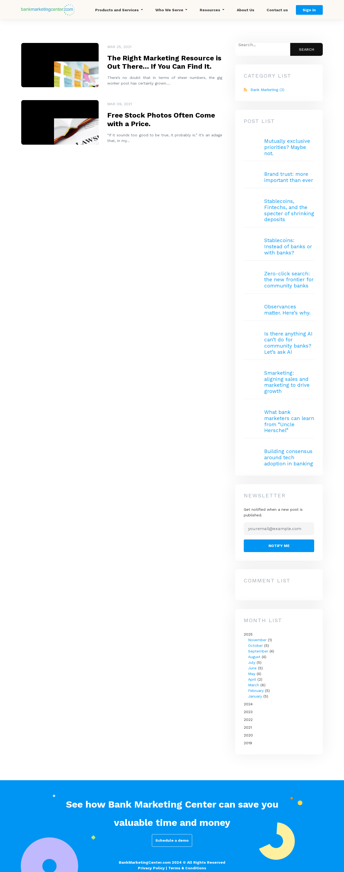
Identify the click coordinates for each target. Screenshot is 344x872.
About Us (245, 10)
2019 (248, 743)
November (257, 640)
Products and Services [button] (117, 10)
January (255, 696)
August (254, 657)
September (258, 651)
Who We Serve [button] (169, 10)
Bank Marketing (267, 89)
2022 (248, 719)
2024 (248, 704)
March (253, 685)
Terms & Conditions (187, 868)
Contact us (277, 10)
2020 (248, 735)
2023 (248, 712)
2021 (248, 727)
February (256, 690)
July (251, 662)
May (251, 674)
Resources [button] (210, 10)
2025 (279, 665)
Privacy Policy (151, 868)
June (252, 668)
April (252, 679)
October (255, 645)
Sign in (309, 10)
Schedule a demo (172, 840)
